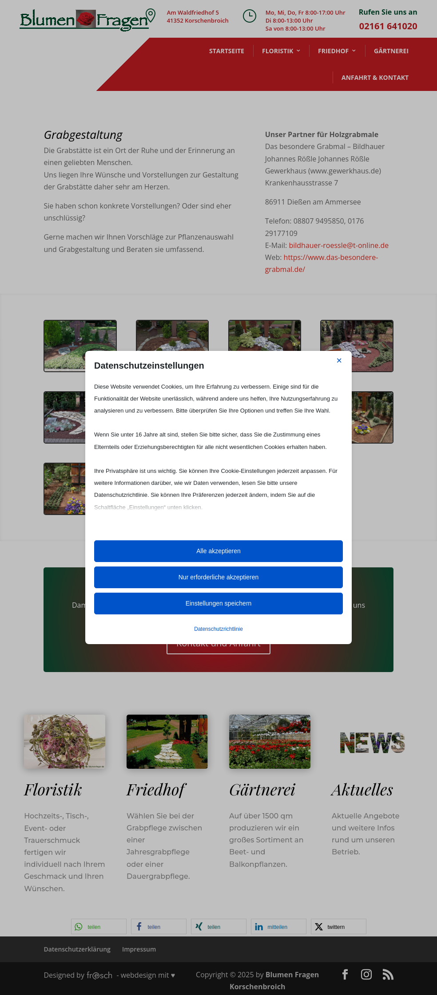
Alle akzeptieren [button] (218, 551)
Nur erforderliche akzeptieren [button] (219, 577)
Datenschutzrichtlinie (218, 629)
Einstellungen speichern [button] (219, 603)
